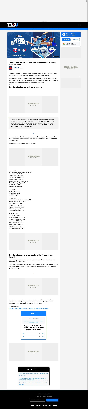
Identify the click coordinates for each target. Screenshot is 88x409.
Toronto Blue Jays (26, 60)
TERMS (32, 405)
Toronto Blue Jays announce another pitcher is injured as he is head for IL (33, 383)
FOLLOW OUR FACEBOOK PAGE (37, 399)
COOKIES (45, 405)
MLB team (19, 60)
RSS (50, 405)
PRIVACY (38, 405)
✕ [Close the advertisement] (86, 1)
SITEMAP (55, 405)
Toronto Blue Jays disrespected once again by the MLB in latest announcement (33, 374)
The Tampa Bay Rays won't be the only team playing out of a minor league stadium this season (32, 379)
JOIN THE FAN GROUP (52, 399)
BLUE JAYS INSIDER (44, 394)
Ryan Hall (16, 67)
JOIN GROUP (75, 39)
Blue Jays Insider (12, 60)
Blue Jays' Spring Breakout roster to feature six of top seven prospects (28, 308)
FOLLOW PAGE (66, 39)
